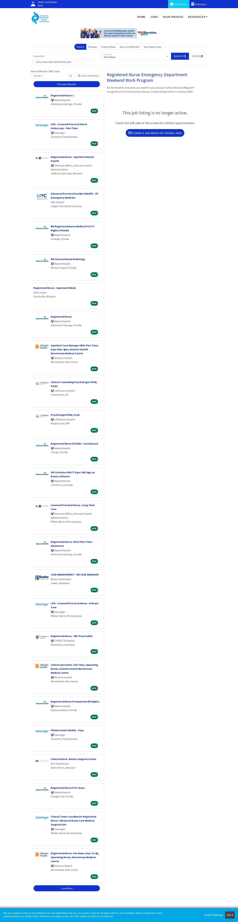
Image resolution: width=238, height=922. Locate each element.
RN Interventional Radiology (68, 259)
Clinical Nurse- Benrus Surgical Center (73, 759)
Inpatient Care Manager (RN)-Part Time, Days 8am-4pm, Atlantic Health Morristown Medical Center (75, 349)
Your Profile (173, 17)
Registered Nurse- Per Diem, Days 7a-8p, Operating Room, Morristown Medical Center (75, 857)
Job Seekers (178, 4)
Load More (67, 888)
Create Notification (88, 75)
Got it (230, 915)
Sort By (37, 75)
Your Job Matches (129, 46)
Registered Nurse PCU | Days (68, 787)
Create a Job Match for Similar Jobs (155, 133)
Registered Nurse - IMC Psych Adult (72, 636)
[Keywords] (66, 56)
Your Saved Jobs (152, 46)
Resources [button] (196, 17)
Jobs (154, 17)
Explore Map (108, 46)
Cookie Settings (213, 915)
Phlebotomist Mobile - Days (67, 730)
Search (80, 46)
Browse (92, 46)
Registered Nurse (61, 316)
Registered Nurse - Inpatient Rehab (54, 287)
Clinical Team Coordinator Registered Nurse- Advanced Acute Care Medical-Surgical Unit (73, 820)
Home (141, 17)
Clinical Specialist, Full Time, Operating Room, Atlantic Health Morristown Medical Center (74, 668)
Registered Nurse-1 (62, 95)
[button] (197, 56)
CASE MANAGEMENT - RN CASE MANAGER (75, 574)
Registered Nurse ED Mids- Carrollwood (74, 443)
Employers (199, 4)
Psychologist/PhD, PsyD (65, 414)
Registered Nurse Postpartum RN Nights (75, 701)
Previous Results (66, 84)
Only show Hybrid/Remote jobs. (54, 61)
